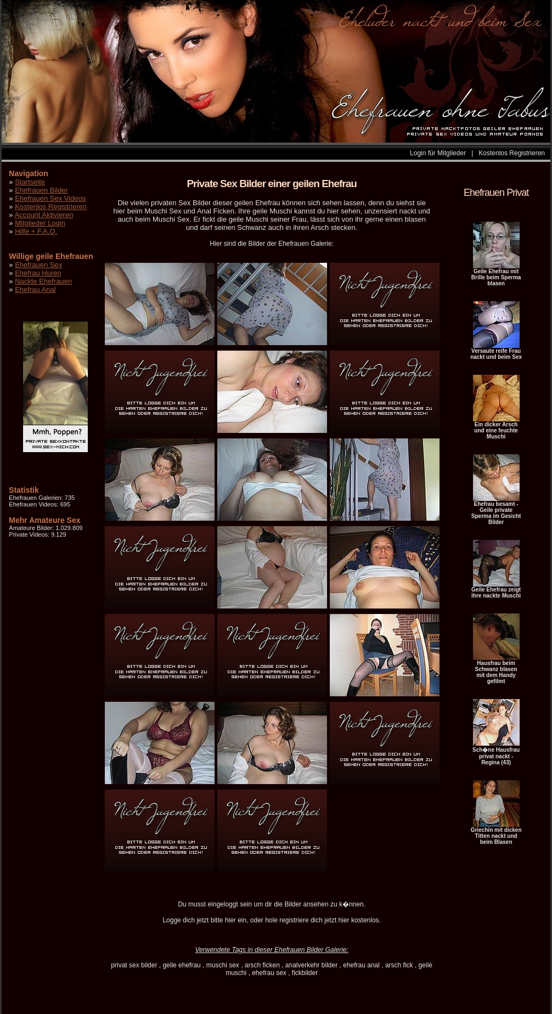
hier (230, 920)
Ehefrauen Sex (38, 265)
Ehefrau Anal (35, 289)
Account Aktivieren (43, 215)
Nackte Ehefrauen (43, 281)
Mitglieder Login (40, 223)
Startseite (30, 182)
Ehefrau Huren (38, 273)
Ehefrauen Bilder (41, 190)
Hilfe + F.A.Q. (36, 231)
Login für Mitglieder (438, 153)
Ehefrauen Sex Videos (50, 198)
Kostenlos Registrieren (511, 153)
